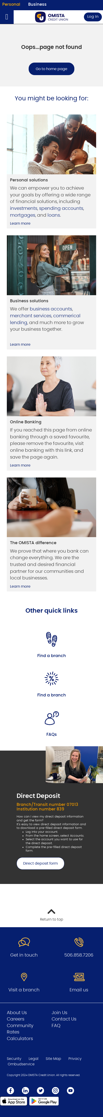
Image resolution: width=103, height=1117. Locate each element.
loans (54, 215)
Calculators (20, 1038)
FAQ (56, 1025)
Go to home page (51, 69)
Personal (11, 5)
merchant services (30, 316)
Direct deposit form (37, 863)
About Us (17, 1012)
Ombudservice (21, 1064)
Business (37, 5)
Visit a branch (24, 990)
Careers (15, 1019)
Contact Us (64, 1019)
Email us (79, 990)
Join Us (59, 1012)
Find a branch (51, 656)
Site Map (53, 1059)
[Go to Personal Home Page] (52, 17)
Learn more (20, 223)
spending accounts (61, 208)
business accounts (51, 309)
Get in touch (24, 955)
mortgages (22, 215)
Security (14, 1059)
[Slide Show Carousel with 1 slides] (51, 815)
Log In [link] (93, 16)
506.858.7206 (78, 955)
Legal (33, 1059)
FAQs (51, 735)
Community (20, 1025)
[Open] (7, 17)
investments (23, 208)
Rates (13, 1032)
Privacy (75, 1059)
